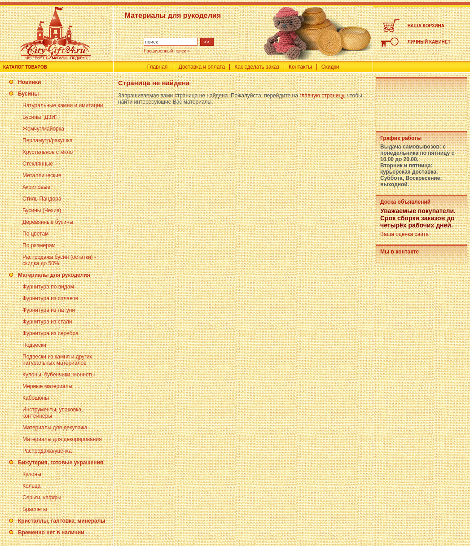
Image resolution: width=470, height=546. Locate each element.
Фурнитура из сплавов (50, 298)
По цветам (35, 234)
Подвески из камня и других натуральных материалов (57, 360)
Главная (157, 67)
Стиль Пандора (41, 199)
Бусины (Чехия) (41, 210)
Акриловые (36, 187)
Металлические (41, 175)
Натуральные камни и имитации (62, 105)
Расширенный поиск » (167, 50)
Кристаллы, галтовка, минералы (61, 521)
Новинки (29, 82)
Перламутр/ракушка (47, 140)
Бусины (28, 94)
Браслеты (34, 509)
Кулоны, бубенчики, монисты (58, 374)
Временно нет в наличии (51, 532)
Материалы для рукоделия (54, 275)
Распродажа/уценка (47, 451)
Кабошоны (35, 398)
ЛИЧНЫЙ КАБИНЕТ (429, 41)
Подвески (34, 345)
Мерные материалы (47, 386)
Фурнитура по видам (48, 287)
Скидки (330, 67)
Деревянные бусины (47, 222)
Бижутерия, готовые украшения (60, 462)
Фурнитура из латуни (48, 310)
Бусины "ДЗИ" (39, 117)
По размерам (39, 245)
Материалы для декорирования (62, 439)
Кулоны (31, 474)
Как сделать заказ (256, 67)
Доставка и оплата (202, 67)
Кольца (31, 486)
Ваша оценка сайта (404, 234)
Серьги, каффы (41, 497)
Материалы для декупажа (54, 427)
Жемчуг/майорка (43, 129)
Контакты (300, 67)
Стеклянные (37, 164)
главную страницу (321, 95)
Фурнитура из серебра (50, 333)
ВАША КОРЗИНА (426, 25)
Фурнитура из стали (47, 322)
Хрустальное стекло (47, 152)
